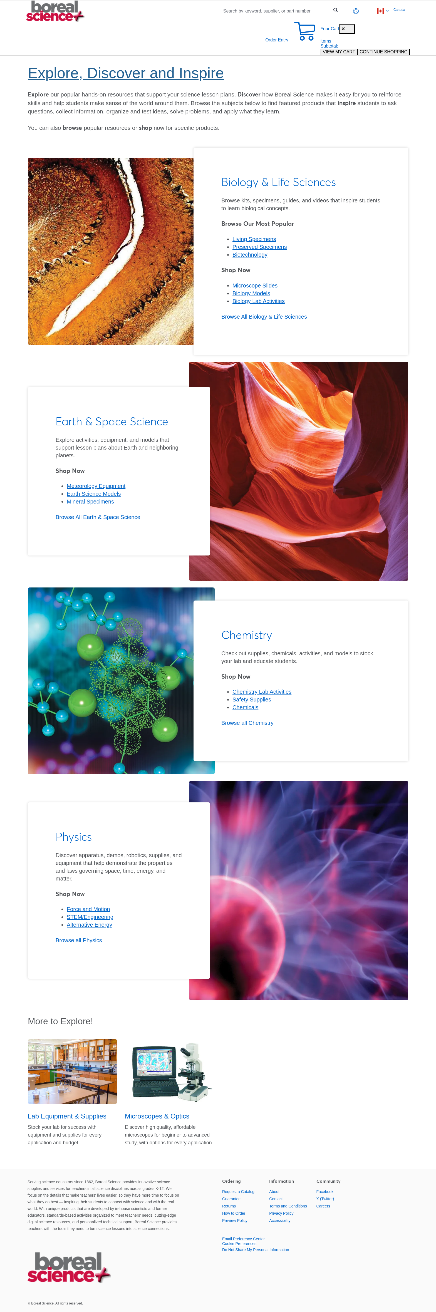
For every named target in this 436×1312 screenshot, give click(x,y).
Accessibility (279, 1220)
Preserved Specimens (259, 247)
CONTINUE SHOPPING (384, 51)
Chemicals (245, 707)
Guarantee (231, 1199)
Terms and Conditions (288, 1206)
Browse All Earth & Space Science (98, 517)
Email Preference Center (243, 1239)
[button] (356, 11)
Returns (229, 1206)
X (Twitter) (325, 1199)
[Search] (276, 11)
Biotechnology (249, 255)
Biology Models (251, 293)
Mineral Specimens (90, 501)
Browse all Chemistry (247, 723)
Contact (276, 1199)
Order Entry (276, 40)
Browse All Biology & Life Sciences (264, 317)
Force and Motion (88, 909)
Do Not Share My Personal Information (255, 1249)
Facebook (324, 1191)
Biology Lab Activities (258, 301)
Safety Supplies (251, 699)
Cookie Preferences (239, 1243)
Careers (323, 1206)
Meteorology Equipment (96, 486)
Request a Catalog (238, 1191)
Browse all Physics (79, 940)
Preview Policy (234, 1220)
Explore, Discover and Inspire (126, 73)
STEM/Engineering (90, 917)
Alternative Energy (89, 925)
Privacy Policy (281, 1213)
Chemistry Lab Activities (261, 692)
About (274, 1191)
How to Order (233, 1213)
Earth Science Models (94, 494)
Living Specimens (254, 239)
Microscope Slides (255, 285)
